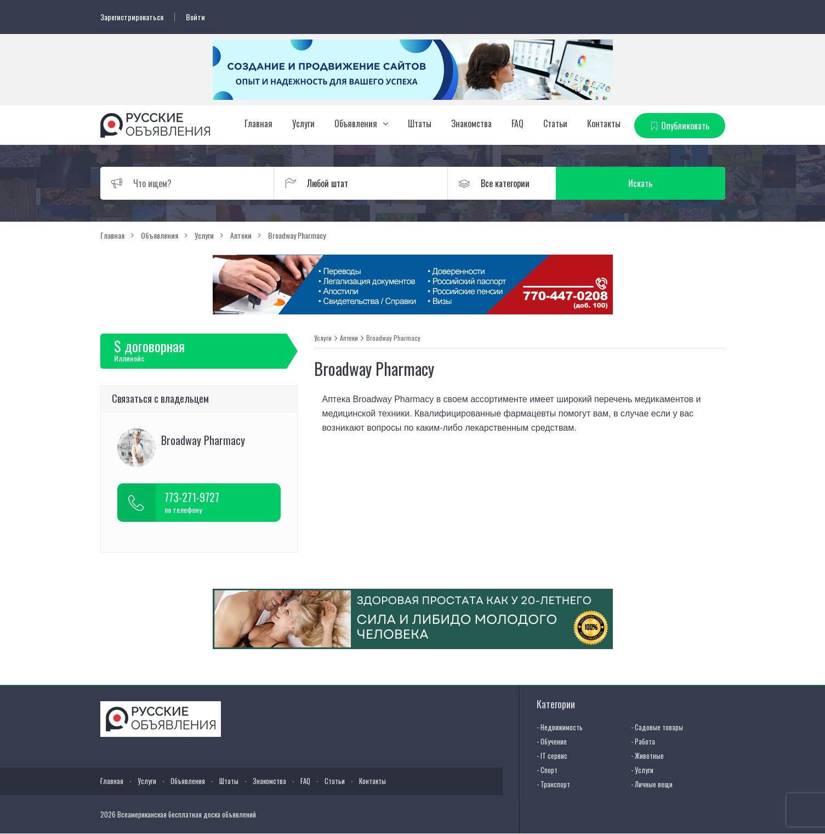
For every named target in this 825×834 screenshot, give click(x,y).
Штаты (419, 123)
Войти (195, 17)
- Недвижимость (560, 727)
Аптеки (349, 338)
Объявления (355, 123)
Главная (258, 123)
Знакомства (471, 123)
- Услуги (642, 769)
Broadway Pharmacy (393, 338)
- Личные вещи (652, 784)
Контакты (604, 123)
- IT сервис (552, 755)
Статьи (555, 123)
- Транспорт (553, 784)
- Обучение (552, 741)
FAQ (517, 123)
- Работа (643, 741)
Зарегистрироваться (131, 17)
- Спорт (547, 769)
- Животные (647, 755)
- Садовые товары (657, 727)
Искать (673, 183)
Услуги (303, 123)
